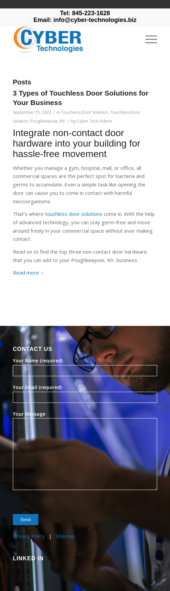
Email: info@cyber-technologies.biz (85, 20)
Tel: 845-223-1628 (85, 13)
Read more (29, 272)
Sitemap (65, 536)
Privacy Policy (29, 536)
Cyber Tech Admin (94, 121)
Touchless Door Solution (84, 112)
